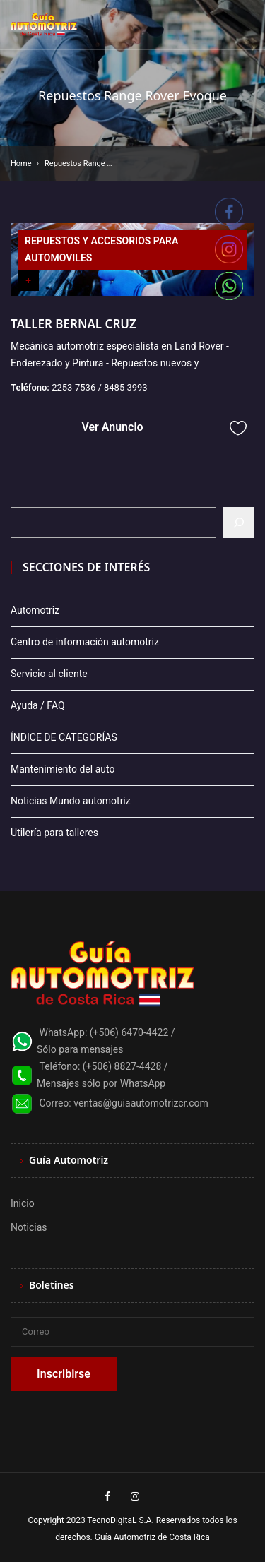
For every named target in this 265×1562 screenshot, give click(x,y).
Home (21, 163)
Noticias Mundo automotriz (71, 800)
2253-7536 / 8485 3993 (100, 387)
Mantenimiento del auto (62, 769)
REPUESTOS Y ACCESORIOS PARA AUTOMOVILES (101, 249)
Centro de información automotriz (85, 642)
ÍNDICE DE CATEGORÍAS (64, 737)
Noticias (29, 1227)
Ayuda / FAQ (38, 705)
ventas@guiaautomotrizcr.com (140, 1103)
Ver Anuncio (112, 427)
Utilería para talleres (54, 832)
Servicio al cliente (49, 673)
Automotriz (35, 610)
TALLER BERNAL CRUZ (73, 324)
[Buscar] (238, 522)
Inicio (23, 1203)
